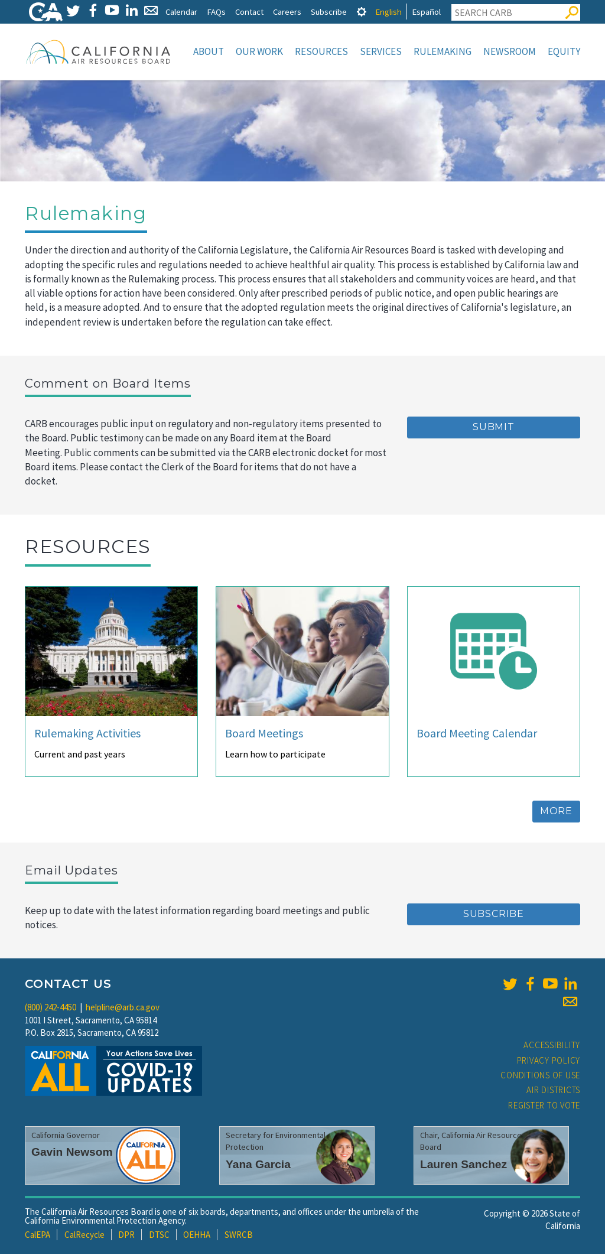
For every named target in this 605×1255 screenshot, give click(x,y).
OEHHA (196, 1235)
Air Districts (553, 1091)
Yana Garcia (258, 1165)
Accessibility (551, 1046)
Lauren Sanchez (463, 1165)
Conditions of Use (540, 1076)
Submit (494, 428)
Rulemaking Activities (87, 734)
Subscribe (329, 11)
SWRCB (239, 1235)
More (556, 812)
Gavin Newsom (72, 1153)
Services (381, 51)
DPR (126, 1235)
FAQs (216, 11)
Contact (249, 11)
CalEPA (37, 1235)
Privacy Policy (549, 1061)
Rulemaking (442, 51)
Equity (564, 51)
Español (426, 11)
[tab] (361, 11)
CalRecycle (84, 1235)
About (208, 51)
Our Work (259, 51)
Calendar (181, 11)
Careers (287, 11)
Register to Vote (544, 1106)
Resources (321, 51)
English (388, 11)
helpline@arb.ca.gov (123, 1008)
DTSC (159, 1235)
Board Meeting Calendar (477, 734)
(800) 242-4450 (50, 1008)
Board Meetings (264, 734)
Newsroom (509, 51)
